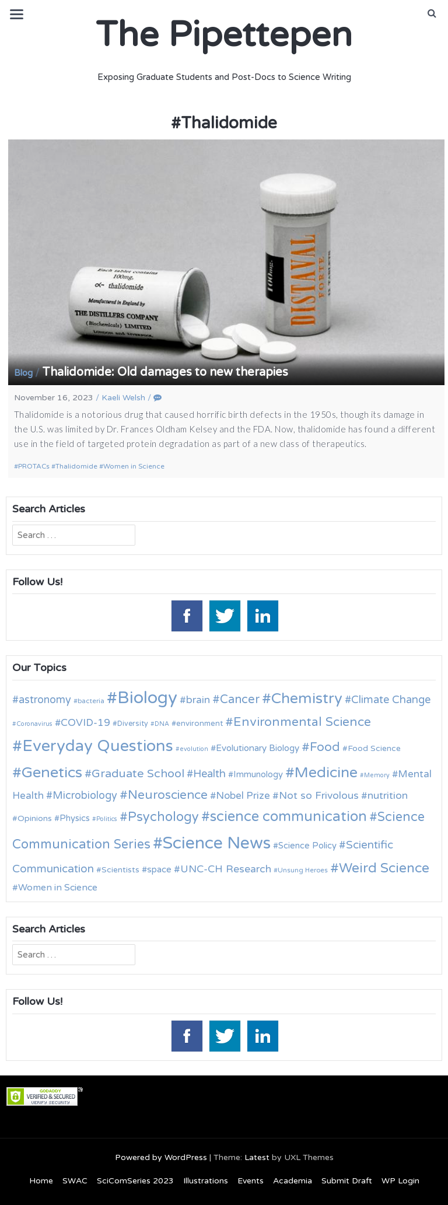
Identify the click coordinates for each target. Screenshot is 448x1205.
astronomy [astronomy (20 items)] (45, 699)
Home (41, 1181)
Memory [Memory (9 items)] (377, 775)
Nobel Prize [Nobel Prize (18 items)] (243, 796)
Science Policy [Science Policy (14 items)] (307, 845)
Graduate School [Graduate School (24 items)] (138, 774)
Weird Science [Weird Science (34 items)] (384, 868)
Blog (23, 373)
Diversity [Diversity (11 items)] (132, 723)
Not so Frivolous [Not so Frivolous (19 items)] (319, 796)
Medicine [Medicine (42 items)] (326, 772)
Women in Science (133, 466)
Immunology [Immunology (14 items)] (258, 774)
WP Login (400, 1181)
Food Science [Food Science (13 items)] (374, 748)
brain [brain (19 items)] (198, 700)
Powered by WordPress (161, 1157)
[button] (432, 13)
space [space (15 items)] (159, 869)
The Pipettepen (224, 35)
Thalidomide (76, 466)
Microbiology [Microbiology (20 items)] (84, 795)
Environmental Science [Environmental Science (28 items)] (302, 721)
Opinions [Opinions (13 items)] (35, 818)
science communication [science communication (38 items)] (288, 816)
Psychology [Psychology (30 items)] (163, 817)
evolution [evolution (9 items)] (194, 749)
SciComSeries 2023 (135, 1181)
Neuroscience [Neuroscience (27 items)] (168, 795)
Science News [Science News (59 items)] (217, 843)
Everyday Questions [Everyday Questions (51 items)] (97, 746)
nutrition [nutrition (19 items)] (388, 796)
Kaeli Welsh (123, 398)
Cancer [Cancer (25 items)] (240, 700)
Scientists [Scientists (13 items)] (120, 870)
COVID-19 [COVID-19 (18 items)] (85, 723)
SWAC (75, 1181)
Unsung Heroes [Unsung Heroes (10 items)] (303, 870)
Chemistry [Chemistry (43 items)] (306, 698)
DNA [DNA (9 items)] (162, 724)
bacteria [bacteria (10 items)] (91, 701)
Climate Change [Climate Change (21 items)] (390, 699)
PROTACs (34, 466)
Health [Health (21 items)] (209, 773)
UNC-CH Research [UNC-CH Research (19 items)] (225, 869)
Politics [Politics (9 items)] (106, 819)
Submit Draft (346, 1181)
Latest (257, 1157)
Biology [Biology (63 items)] (147, 697)
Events (250, 1181)
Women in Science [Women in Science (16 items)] (57, 887)
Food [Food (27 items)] (325, 747)
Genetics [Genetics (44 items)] (52, 772)
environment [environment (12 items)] (199, 723)
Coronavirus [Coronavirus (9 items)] (34, 724)
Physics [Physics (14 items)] (75, 818)
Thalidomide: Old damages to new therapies (165, 372)
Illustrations (205, 1181)
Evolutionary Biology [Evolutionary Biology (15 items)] (257, 748)
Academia (292, 1181)
